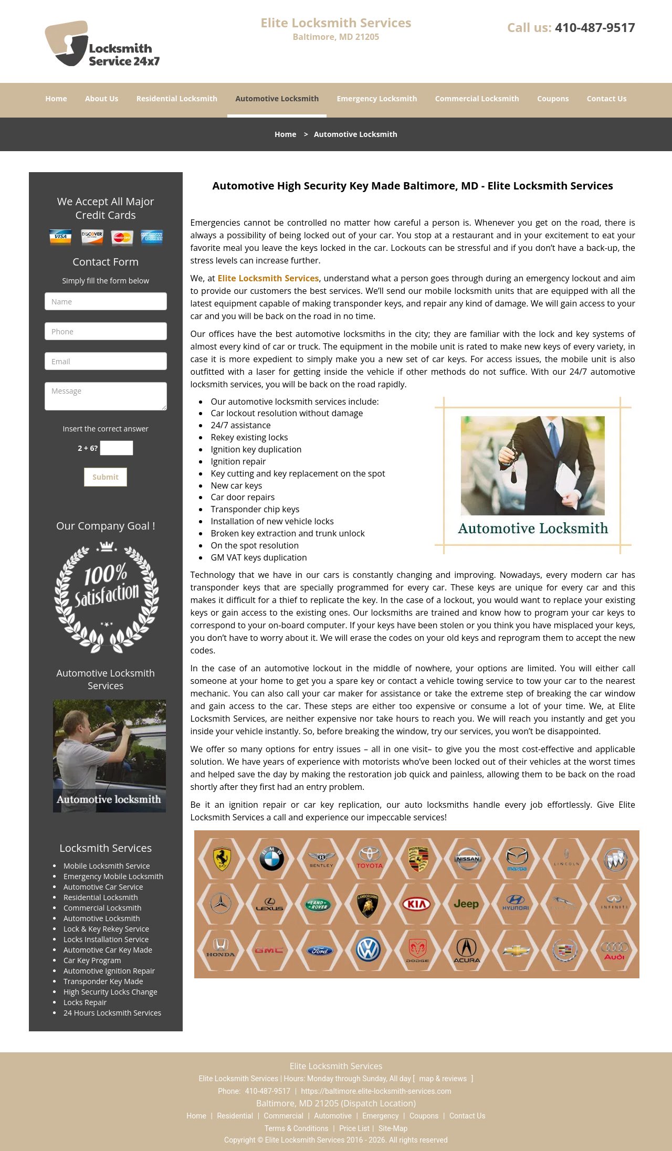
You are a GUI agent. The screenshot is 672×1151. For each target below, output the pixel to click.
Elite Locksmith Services (268, 278)
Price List (354, 1128)
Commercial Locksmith (477, 98)
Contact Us (607, 98)
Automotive (333, 1116)
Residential (235, 1116)
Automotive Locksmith (277, 98)
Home (56, 98)
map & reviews (444, 1078)
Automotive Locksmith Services (106, 679)
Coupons (553, 98)
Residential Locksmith (177, 98)
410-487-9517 (595, 27)
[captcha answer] (116, 448)
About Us (102, 98)
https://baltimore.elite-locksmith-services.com (376, 1091)
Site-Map (393, 1128)
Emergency (380, 1116)
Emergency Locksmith (377, 98)
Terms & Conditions (297, 1128)
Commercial (283, 1116)
